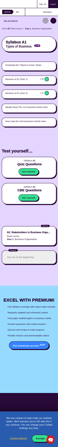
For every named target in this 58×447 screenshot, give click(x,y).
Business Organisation (38, 29)
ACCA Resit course (12, 29)
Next (53, 21)
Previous (45, 21)
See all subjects (11, 21)
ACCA (7, 12)
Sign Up (42, 4)
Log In (53, 4)
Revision (47, 12)
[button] (50, 439)
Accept (40, 438)
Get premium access (29, 345)
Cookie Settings (18, 438)
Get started (28, 171)
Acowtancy (13, 4)
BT (17, 12)
